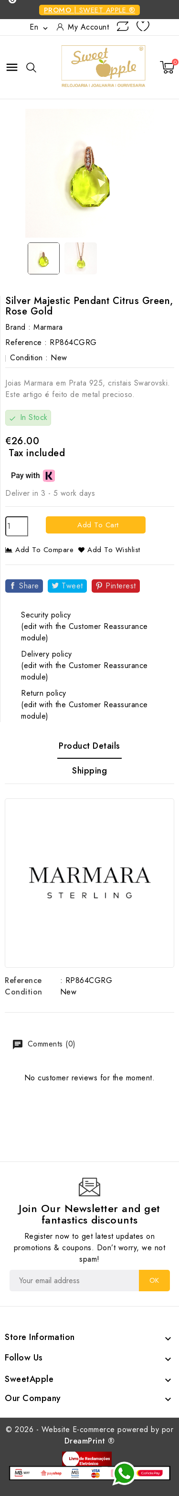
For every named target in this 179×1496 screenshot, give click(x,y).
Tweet (72, 585)
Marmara (48, 327)
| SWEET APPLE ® (90, 10)
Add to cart (97, 525)
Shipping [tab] (89, 770)
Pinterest (120, 585)
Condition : (29, 357)
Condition (23, 991)
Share (29, 585)
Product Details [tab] (89, 746)
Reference (23, 980)
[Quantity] (16, 526)
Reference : (26, 342)
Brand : (18, 327)
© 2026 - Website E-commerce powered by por (89, 1435)
